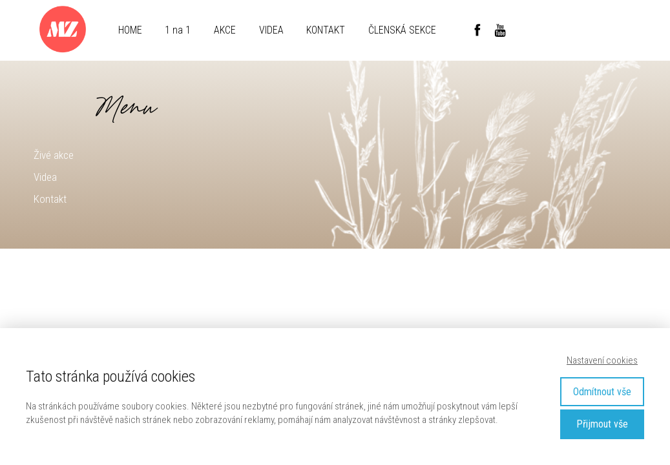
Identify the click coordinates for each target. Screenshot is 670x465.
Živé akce (54, 155)
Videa (45, 176)
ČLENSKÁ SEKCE (402, 30)
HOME (130, 30)
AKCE (225, 30)
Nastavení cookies (602, 360)
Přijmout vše (602, 424)
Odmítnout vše (602, 392)
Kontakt (50, 198)
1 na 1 (178, 30)
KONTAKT (325, 30)
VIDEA (271, 30)
